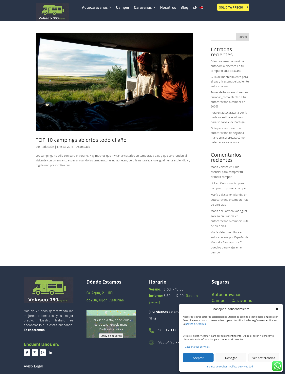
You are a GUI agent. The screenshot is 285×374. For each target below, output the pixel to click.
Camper (122, 8)
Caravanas (143, 8)
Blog (184, 8)
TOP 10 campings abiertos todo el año (81, 139)
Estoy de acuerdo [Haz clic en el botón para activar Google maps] (111, 336)
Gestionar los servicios (197, 346)
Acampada (83, 147)
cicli (213, 183)
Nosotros (168, 8)
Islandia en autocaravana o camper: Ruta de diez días (230, 199)
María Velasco (220, 167)
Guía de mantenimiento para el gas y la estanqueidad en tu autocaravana (230, 81)
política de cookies (195, 324)
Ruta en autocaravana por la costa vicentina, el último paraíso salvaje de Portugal (229, 117)
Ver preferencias (263, 358)
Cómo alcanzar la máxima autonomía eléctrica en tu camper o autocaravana (227, 66)
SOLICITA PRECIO (231, 7)
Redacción (47, 147)
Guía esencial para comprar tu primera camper (227, 172)
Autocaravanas (95, 8)
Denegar (231, 358)
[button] (277, 309)
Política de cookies (217, 366)
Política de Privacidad (241, 366)
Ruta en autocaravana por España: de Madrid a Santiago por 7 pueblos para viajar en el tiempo (229, 242)
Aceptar (198, 358)
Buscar (242, 37)
